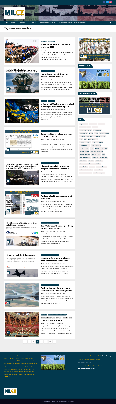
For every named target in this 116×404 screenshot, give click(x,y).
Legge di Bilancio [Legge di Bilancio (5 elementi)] (96, 145)
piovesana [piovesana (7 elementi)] (91, 160)
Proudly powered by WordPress (50, 401)
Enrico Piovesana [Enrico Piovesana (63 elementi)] (104, 133)
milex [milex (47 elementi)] (92, 148)
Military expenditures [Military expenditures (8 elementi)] (101, 148)
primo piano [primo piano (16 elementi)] (99, 160)
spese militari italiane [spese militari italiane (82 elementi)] (86, 173)
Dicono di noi (44, 71)
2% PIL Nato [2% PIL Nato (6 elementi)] (93, 124)
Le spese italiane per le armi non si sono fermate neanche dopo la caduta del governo (55, 260)
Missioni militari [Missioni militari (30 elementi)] (96, 154)
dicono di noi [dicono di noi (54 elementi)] (83, 133)
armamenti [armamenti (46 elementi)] (83, 127)
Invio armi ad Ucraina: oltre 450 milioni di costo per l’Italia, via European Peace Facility (57, 106)
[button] (107, 23)
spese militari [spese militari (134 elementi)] (98, 169)
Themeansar (71, 401)
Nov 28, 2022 (46, 79)
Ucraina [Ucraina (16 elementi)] (96, 173)
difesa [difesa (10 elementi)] (91, 133)
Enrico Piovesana (56, 50)
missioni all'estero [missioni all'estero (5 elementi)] (85, 154)
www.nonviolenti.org (84, 362)
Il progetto (24, 23)
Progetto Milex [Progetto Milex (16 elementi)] (84, 166)
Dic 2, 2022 (45, 50)
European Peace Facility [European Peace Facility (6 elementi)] (86, 136)
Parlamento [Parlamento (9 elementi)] (83, 160)
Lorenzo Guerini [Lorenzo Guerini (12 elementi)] (84, 148)
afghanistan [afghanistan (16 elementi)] (101, 124)
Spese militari (51, 41)
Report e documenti (47, 23)
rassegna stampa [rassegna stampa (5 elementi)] (101, 166)
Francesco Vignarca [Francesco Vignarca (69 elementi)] (85, 142)
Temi (34, 23)
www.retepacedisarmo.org (86, 368)
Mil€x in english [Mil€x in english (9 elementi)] (84, 151)
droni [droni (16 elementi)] (96, 133)
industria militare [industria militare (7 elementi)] (84, 145)
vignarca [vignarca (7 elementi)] (102, 173)
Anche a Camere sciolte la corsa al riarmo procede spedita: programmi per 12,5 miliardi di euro (56, 290)
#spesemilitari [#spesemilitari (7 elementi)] (84, 124)
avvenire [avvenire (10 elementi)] (94, 127)
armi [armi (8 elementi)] (89, 127)
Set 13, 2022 (45, 139)
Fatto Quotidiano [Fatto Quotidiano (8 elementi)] (92, 139)
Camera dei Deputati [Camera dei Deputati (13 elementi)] (85, 130)
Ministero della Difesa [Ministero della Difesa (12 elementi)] (97, 151)
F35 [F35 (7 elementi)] (85, 139)
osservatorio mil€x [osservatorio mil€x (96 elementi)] (85, 157)
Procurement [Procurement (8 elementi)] (83, 163)
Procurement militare (54, 130)
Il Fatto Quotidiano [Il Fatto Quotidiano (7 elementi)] (97, 142)
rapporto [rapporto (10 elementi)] (92, 166)
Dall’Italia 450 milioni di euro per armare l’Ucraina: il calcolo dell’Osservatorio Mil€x (54, 76)
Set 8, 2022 (45, 231)
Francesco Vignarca (58, 79)
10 (50, 342)
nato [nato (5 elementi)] (103, 154)
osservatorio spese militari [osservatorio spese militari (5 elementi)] (99, 157)
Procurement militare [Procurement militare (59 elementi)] (95, 163)
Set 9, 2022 (45, 201)
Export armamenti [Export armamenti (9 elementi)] (100, 136)
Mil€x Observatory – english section (73, 23)
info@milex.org (106, 356)
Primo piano (44, 41)
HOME (13, 23)
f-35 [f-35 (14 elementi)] (81, 139)
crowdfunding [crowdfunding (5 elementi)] (97, 130)
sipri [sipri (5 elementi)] (91, 169)
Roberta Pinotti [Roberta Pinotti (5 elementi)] (84, 169)
